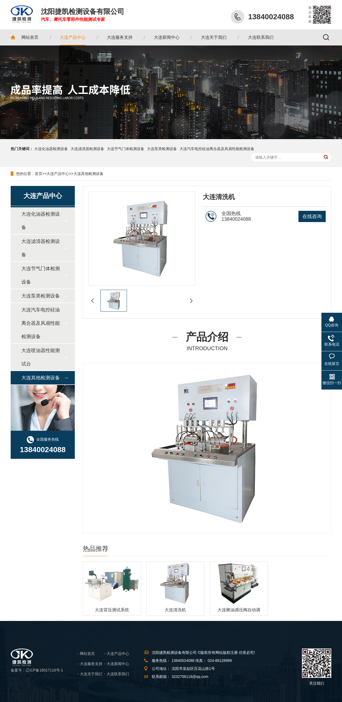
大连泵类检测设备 (162, 149)
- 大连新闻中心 (116, 664)
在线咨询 (312, 216)
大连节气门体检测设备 (125, 149)
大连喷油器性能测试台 (40, 357)
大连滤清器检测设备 (87, 149)
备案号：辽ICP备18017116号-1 (37, 670)
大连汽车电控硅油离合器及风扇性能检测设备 (217, 149)
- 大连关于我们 (89, 674)
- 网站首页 (86, 653)
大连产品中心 (57, 173)
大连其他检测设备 (88, 173)
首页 (38, 173)
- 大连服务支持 (89, 664)
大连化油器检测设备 (51, 149)
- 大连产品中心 (116, 653)
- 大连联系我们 (116, 674)
